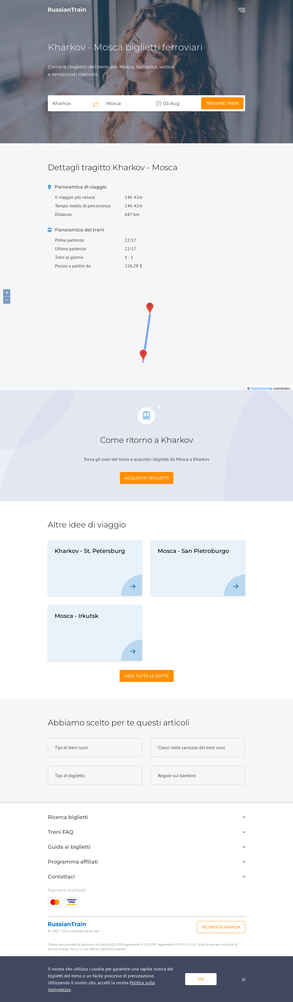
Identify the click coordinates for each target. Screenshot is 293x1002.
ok (201, 979)
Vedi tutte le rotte (146, 675)
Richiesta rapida (221, 927)
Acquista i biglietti (147, 478)
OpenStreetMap (261, 388)
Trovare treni (222, 103)
